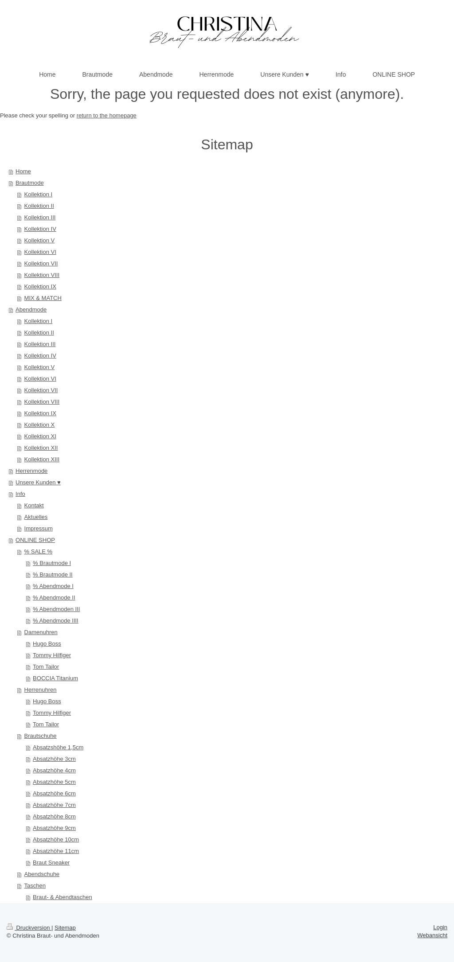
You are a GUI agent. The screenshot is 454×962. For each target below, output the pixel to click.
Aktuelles (36, 517)
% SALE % (38, 551)
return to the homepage (107, 115)
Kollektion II (39, 206)
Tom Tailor (46, 666)
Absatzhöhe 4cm (54, 770)
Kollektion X (39, 424)
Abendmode (31, 309)
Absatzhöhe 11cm (56, 851)
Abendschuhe (42, 874)
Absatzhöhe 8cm (54, 816)
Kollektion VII (41, 263)
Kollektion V (39, 240)
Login (440, 927)
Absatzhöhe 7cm (54, 805)
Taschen (35, 885)
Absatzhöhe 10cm (56, 839)
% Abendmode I (53, 586)
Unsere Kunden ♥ (38, 482)
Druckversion (29, 927)
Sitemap (65, 927)
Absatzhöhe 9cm (54, 828)
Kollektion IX (40, 286)
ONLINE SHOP (35, 540)
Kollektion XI (40, 436)
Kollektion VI (40, 252)
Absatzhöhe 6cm (54, 793)
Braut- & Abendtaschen (62, 897)
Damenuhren (41, 632)
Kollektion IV (40, 229)
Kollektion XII (41, 447)
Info (20, 494)
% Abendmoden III (56, 609)
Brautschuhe (40, 735)
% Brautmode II (53, 574)
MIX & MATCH (43, 298)
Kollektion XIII (42, 459)
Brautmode (30, 182)
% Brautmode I (52, 563)
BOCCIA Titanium (55, 678)
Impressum (38, 528)
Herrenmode (31, 470)
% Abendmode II (54, 597)
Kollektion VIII (42, 275)
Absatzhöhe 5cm (54, 782)
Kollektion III (40, 217)
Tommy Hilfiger (52, 655)
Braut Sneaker (51, 862)
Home (23, 171)
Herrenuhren (40, 689)
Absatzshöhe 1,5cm (58, 747)
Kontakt (34, 505)
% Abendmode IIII (55, 620)
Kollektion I (38, 194)
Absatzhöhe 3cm (54, 759)
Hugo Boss (47, 643)
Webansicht (432, 935)
